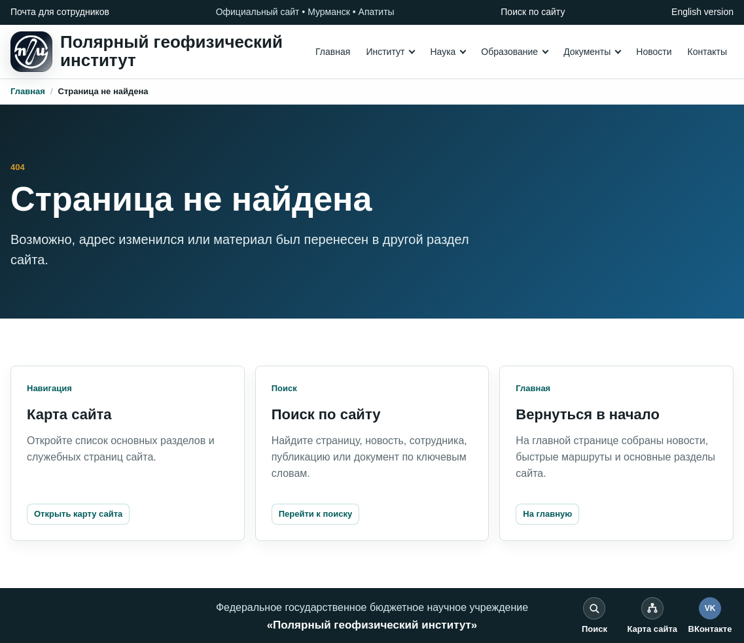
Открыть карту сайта (78, 514)
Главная (332, 51)
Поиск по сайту (533, 12)
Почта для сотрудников (59, 12)
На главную (547, 514)
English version (702, 12)
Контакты (707, 51)
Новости (653, 51)
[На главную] (146, 52)
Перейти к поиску (316, 514)
